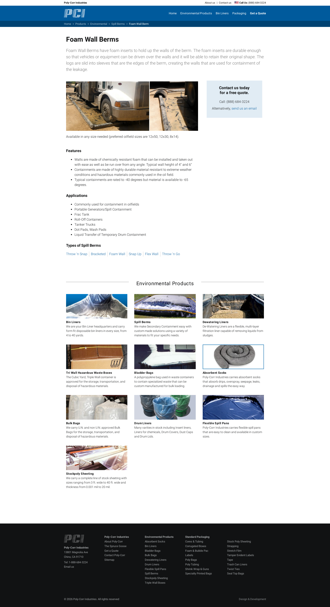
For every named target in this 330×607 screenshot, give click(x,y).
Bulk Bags (151, 555)
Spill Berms (118, 23)
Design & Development (252, 599)
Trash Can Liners (237, 564)
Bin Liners (222, 13)
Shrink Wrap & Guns (197, 569)
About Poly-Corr (113, 541)
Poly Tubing (192, 564)
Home (173, 13)
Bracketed (98, 254)
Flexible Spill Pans (155, 569)
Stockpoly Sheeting (156, 578)
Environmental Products (196, 13)
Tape (230, 559)
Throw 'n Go (171, 254)
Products (80, 23)
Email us (69, 566)
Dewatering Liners (155, 559)
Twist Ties (233, 569)
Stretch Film (234, 550)
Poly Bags (191, 559)
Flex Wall (151, 254)
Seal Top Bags (235, 573)
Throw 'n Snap (76, 254)
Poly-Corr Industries (75, 2)
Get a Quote (111, 550)
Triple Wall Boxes (155, 582)
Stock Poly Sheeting (239, 541)
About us (210, 2)
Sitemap (109, 559)
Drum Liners (152, 564)
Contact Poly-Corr (114, 555)
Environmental (98, 23)
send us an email (244, 108)
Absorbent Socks (155, 541)
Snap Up (135, 254)
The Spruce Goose (115, 546)
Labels (189, 555)
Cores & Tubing (194, 541)
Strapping (232, 546)
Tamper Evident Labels (240, 555)
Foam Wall (117, 254)
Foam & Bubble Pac (196, 550)
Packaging (239, 13)
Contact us (225, 2)
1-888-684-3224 (78, 562)
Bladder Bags (153, 550)
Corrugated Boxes (195, 546)
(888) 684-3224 (257, 2)
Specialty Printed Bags (198, 573)
